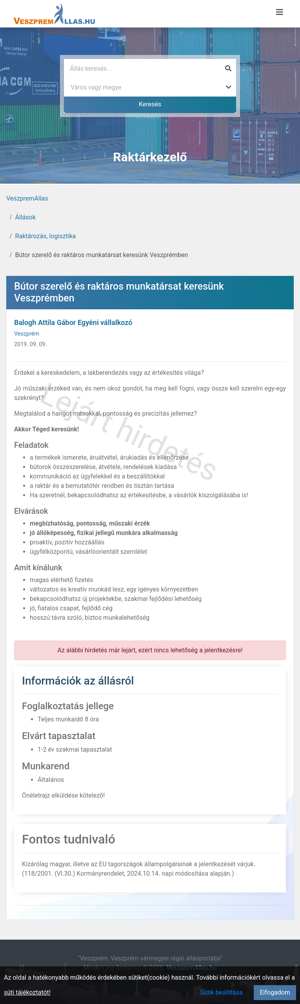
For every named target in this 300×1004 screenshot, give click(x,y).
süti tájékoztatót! (27, 992)
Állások (25, 217)
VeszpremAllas (27, 198)
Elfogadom (275, 992)
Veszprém (26, 333)
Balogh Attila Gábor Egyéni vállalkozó (73, 322)
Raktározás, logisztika (45, 236)
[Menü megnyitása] (279, 12)
